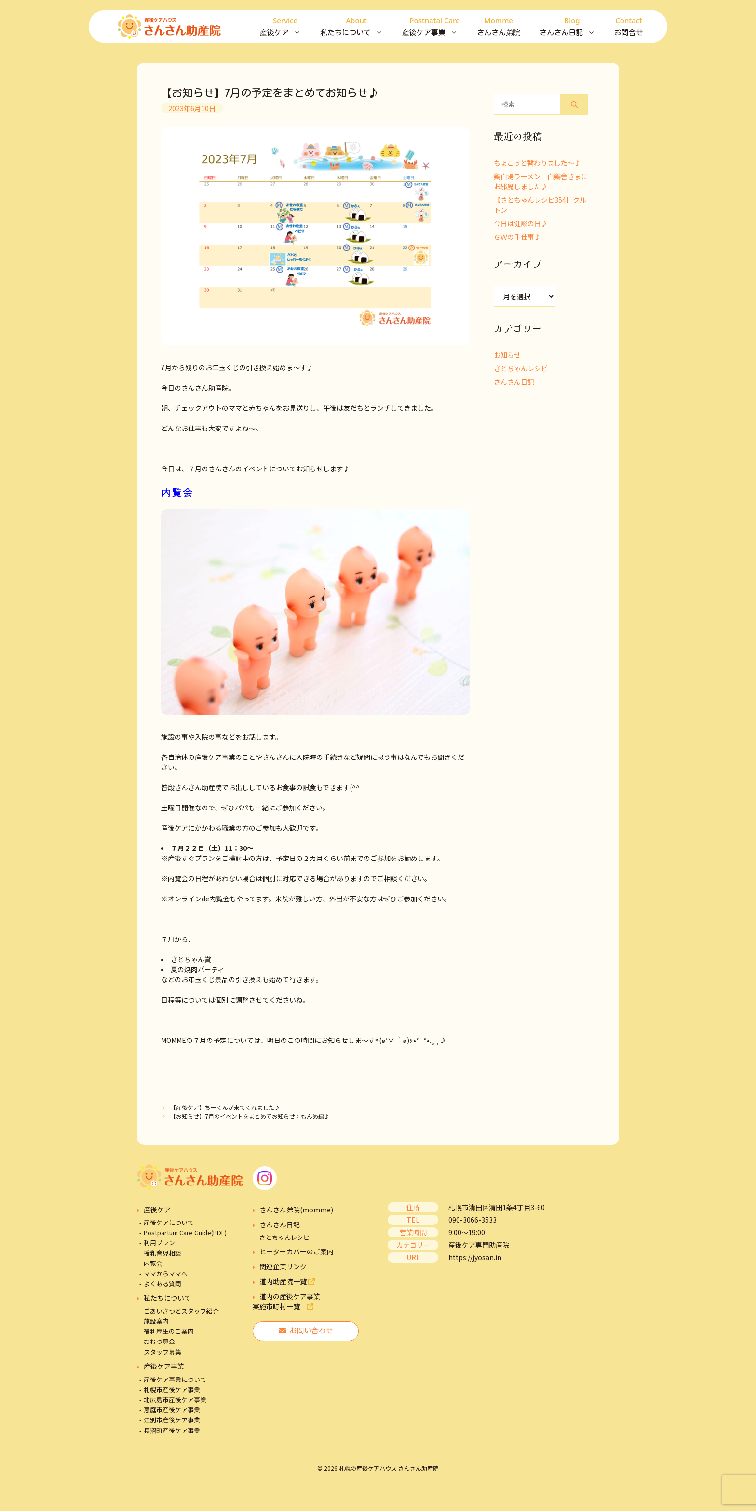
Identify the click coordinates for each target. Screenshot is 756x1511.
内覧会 (153, 1263)
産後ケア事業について (175, 1379)
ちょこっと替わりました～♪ (537, 163)
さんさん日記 (572, 26)
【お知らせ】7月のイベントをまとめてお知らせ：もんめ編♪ (250, 1116)
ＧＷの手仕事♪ (517, 237)
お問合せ (628, 25)
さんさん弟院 (498, 25)
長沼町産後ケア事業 (172, 1430)
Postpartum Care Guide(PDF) (185, 1232)
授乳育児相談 (162, 1253)
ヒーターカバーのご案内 (296, 1251)
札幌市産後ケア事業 (172, 1389)
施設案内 (156, 1321)
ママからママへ (166, 1273)
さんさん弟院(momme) (296, 1209)
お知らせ (507, 355)
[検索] (574, 104)
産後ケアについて (169, 1222)
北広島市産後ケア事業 (175, 1399)
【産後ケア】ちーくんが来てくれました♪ (225, 1107)
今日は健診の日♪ (521, 223)
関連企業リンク (283, 1266)
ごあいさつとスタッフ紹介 (181, 1311)
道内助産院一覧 (287, 1281)
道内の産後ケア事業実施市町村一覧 (286, 1301)
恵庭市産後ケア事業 (172, 1409)
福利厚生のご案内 (169, 1331)
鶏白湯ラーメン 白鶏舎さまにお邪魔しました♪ (541, 181)
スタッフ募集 (162, 1351)
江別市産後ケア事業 (172, 1419)
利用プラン (159, 1242)
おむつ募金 (159, 1341)
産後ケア (285, 26)
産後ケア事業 (434, 26)
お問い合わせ (306, 1330)
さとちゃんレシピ (521, 368)
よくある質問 (162, 1283)
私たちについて (356, 26)
